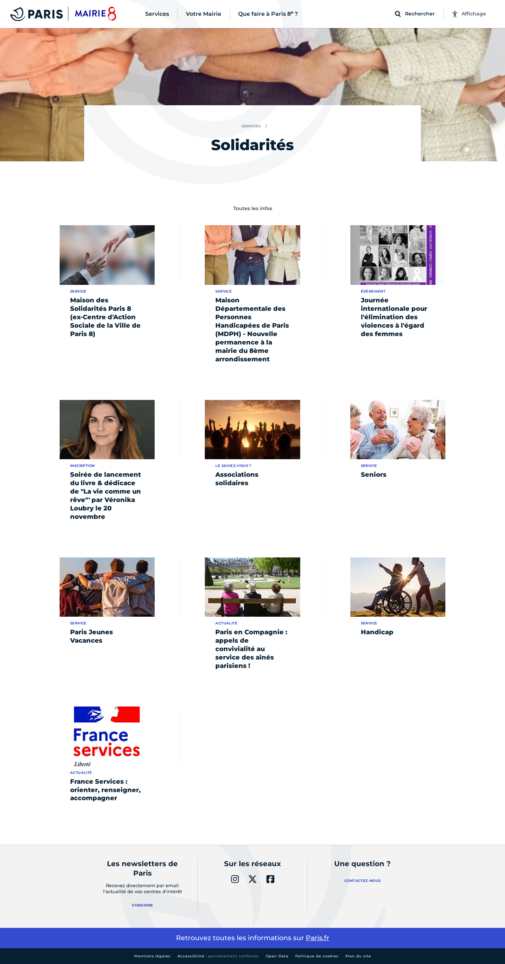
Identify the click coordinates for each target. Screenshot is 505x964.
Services (251, 126)
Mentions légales (152, 956)
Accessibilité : (218, 956)
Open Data (277, 956)
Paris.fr (317, 938)
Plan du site (358, 956)
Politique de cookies (316, 956)
